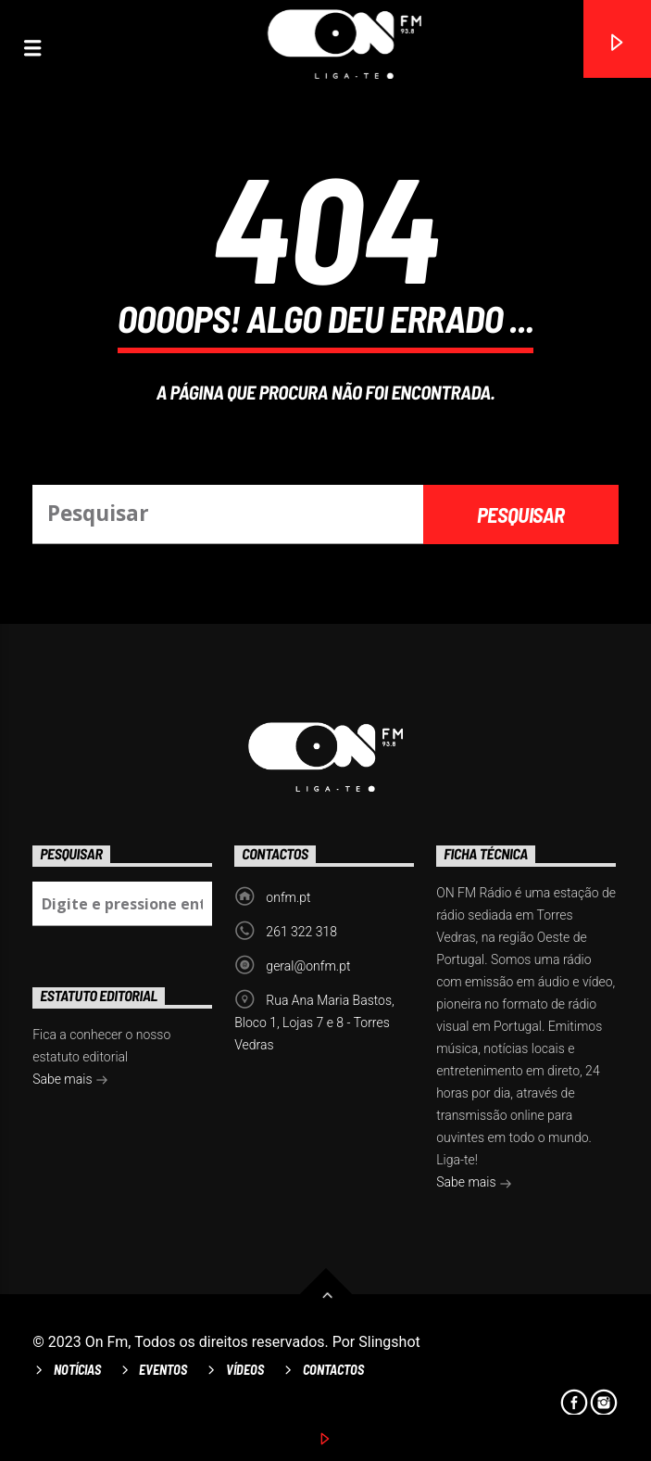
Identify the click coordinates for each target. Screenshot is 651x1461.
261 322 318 (301, 931)
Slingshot (389, 1342)
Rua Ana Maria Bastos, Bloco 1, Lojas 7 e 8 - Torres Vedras (314, 1022)
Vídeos (245, 1370)
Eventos (163, 1370)
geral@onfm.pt (308, 966)
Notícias (77, 1370)
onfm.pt (288, 897)
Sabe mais (474, 1184)
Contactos (333, 1370)
